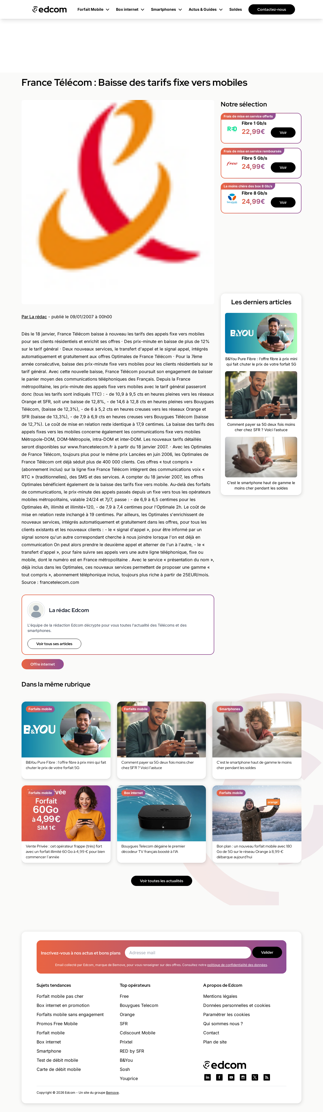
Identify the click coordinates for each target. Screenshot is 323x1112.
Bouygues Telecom (139, 1005)
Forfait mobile (51, 1032)
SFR (124, 1023)
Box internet (49, 1042)
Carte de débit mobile (59, 1069)
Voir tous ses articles (54, 643)
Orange (127, 1014)
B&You (126, 1060)
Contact (211, 1032)
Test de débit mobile (57, 1060)
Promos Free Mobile (57, 1023)
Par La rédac (34, 316)
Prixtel (126, 1042)
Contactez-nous (271, 9)
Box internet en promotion (63, 1005)
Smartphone (49, 1051)
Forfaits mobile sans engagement (70, 1014)
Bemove (112, 1092)
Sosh (125, 1069)
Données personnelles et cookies (236, 1005)
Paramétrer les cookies (226, 1014)
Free (124, 996)
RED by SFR (132, 1051)
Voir (283, 132)
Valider (267, 952)
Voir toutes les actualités (161, 880)
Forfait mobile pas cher (60, 996)
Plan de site (215, 1042)
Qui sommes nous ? (223, 1023)
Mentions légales (220, 996)
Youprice (129, 1078)
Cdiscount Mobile (137, 1032)
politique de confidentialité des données (237, 965)
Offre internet (42, 664)
